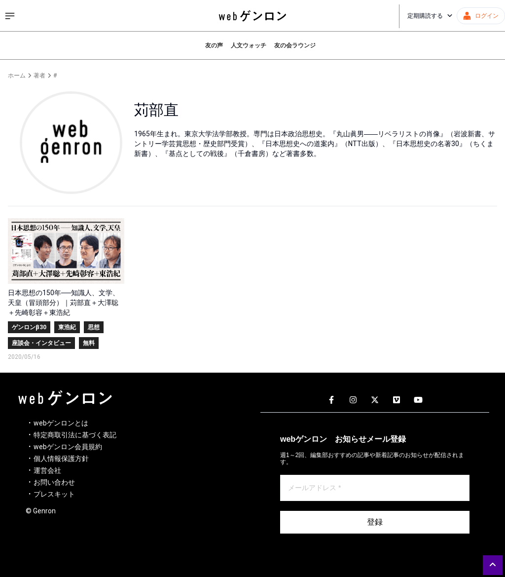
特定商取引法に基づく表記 (75, 435)
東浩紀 (67, 327)
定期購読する (430, 15)
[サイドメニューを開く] (10, 16)
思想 (94, 327)
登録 (375, 522)
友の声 (214, 45)
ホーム (17, 75)
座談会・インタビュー (41, 343)
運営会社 (47, 470)
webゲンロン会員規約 (68, 447)
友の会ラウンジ (295, 45)
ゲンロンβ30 (29, 327)
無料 (89, 343)
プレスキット (54, 494)
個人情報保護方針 (61, 458)
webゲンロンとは (61, 423)
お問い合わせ (54, 482)
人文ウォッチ (248, 45)
